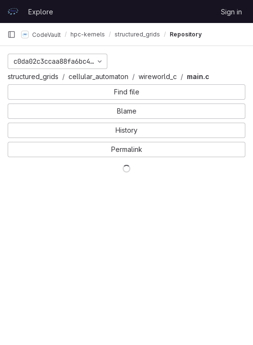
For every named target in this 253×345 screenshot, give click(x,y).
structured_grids (33, 76)
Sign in (231, 12)
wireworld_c (157, 76)
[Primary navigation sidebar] (11, 34)
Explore (40, 12)
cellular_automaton (98, 76)
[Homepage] (13, 11)
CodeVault (41, 34)
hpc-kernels (87, 34)
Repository (186, 34)
